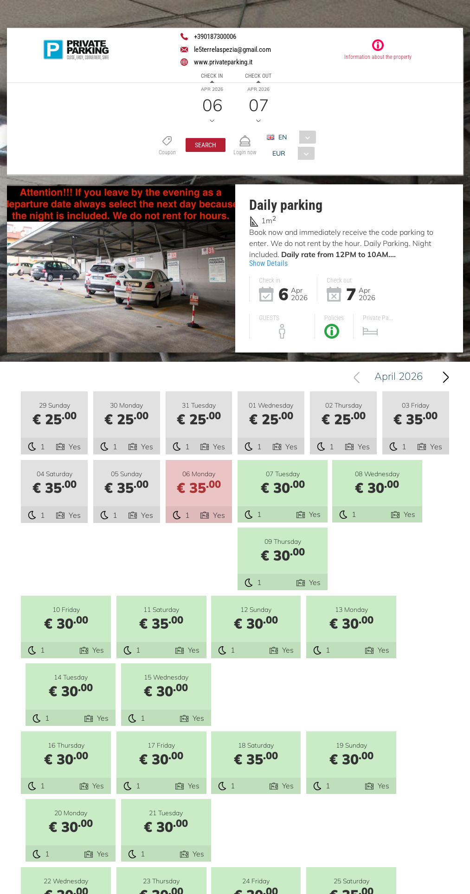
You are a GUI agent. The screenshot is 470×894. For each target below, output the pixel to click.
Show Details (268, 263)
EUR (278, 153)
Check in (212, 76)
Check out (258, 76)
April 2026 (403, 377)
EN (282, 137)
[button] (205, 145)
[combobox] (294, 137)
